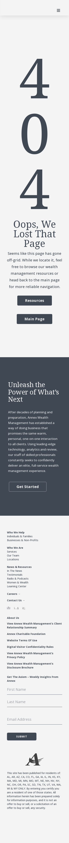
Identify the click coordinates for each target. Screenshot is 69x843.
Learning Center (16, 586)
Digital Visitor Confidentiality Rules (30, 647)
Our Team (13, 555)
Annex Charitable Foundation (26, 634)
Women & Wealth (17, 582)
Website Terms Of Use (22, 640)
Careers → (14, 594)
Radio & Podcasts (18, 578)
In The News (14, 571)
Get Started (28, 486)
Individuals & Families (20, 536)
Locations (13, 559)
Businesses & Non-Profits (22, 540)
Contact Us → (16, 600)
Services (12, 551)
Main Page (34, 318)
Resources (34, 300)
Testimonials (14, 574)
